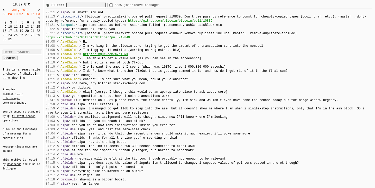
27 (27, 35)
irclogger (10, 165)
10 (10, 27)
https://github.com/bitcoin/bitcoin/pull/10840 (88, 37)
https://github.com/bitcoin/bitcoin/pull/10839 (170, 21)
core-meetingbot (14, 102)
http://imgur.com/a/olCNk (105, 54)
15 (38, 27)
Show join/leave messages (146, 5)
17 (10, 31)
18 (15, 31)
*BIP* (19, 94)
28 (32, 35)
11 (15, 27)
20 (27, 31)
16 (4, 31)
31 (10, 39)
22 (38, 31)
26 (21, 35)
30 (4, 39)
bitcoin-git (11, 98)
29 (38, 35)
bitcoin (8, 94)
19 (21, 31)
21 (32, 31)
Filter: (58, 5)
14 (32, 27)
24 (10, 35)
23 (4, 35)
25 (15, 35)
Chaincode (14, 161)
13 (27, 27)
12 (21, 27)
